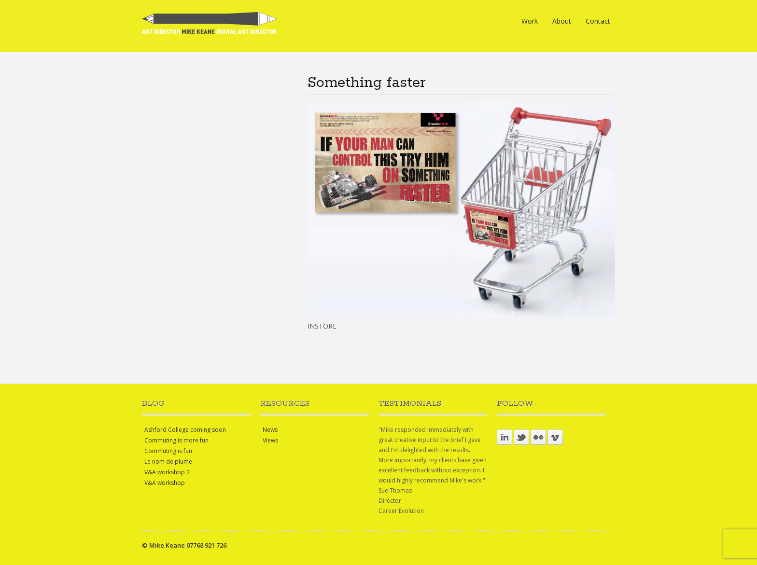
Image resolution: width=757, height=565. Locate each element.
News (270, 430)
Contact (598, 21)
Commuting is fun (168, 451)
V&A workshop (164, 483)
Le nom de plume (168, 461)
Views (270, 440)
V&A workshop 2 (167, 472)
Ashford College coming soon (185, 430)
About (561, 21)
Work (529, 21)
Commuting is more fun (176, 440)
